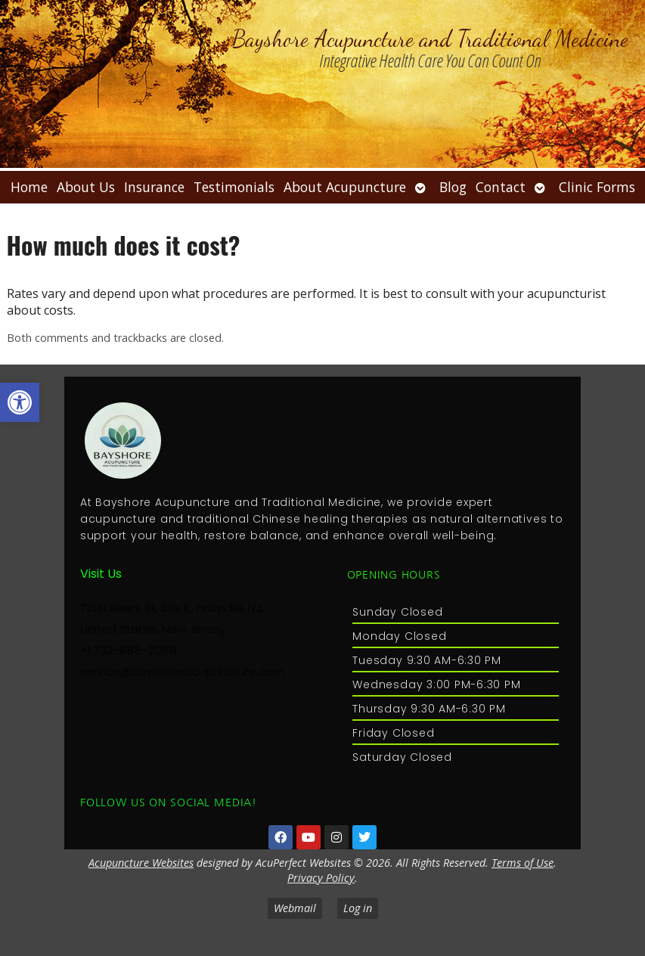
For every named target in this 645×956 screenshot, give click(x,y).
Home (29, 187)
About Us (86, 187)
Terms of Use (523, 862)
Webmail (295, 908)
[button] (19, 402)
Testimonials (234, 187)
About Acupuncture (345, 187)
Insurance (154, 187)
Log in (357, 908)
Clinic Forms (597, 187)
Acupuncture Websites (141, 862)
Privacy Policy (321, 878)
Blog (453, 187)
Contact (501, 187)
